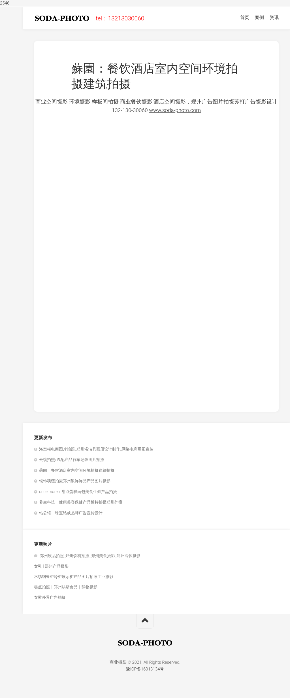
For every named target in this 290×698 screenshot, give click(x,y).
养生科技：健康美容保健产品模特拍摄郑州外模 (80, 502)
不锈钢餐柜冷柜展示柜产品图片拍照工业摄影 (73, 576)
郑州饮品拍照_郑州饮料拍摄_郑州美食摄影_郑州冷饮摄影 (90, 555)
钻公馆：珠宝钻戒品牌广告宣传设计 (71, 513)
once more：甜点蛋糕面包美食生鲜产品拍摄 (78, 491)
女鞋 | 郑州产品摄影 (51, 566)
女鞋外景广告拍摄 (50, 597)
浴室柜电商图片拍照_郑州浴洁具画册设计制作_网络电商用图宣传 (96, 449)
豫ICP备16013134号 (145, 669)
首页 (244, 17)
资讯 (274, 17)
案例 (259, 17)
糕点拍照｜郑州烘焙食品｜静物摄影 (65, 587)
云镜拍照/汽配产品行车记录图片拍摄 (71, 459)
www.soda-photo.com (175, 110)
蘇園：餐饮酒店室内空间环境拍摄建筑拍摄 (76, 470)
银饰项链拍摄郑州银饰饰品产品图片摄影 (74, 481)
